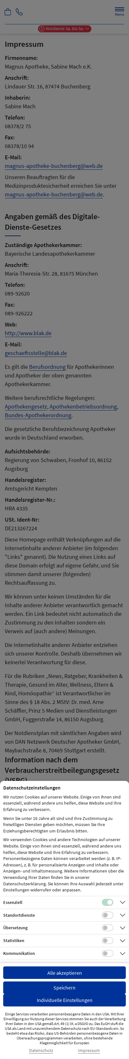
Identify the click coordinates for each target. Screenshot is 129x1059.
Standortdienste (19, 915)
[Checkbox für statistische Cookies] (107, 940)
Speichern (64, 987)
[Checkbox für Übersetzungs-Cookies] (107, 927)
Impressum (89, 1050)
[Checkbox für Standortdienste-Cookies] (107, 915)
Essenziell (12, 902)
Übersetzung (15, 928)
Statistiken (13, 940)
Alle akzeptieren (64, 973)
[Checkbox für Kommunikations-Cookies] (107, 953)
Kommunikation (19, 953)
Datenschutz (41, 1050)
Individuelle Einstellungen (65, 1000)
